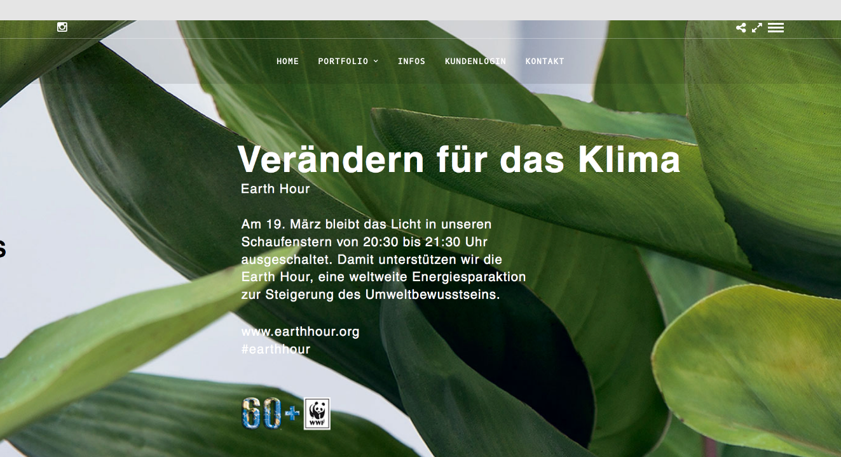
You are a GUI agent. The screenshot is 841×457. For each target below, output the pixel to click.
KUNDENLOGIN (476, 61)
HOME (288, 61)
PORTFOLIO (343, 61)
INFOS (411, 61)
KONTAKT (544, 61)
